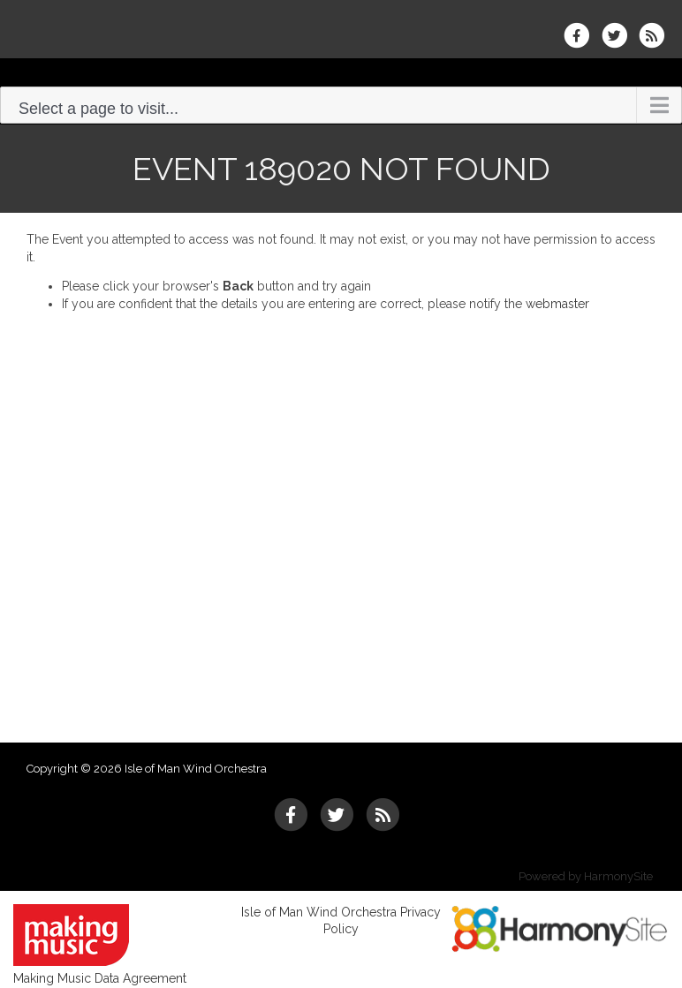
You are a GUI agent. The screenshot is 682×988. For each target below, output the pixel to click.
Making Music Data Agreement (99, 978)
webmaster (557, 304)
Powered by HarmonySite (586, 876)
